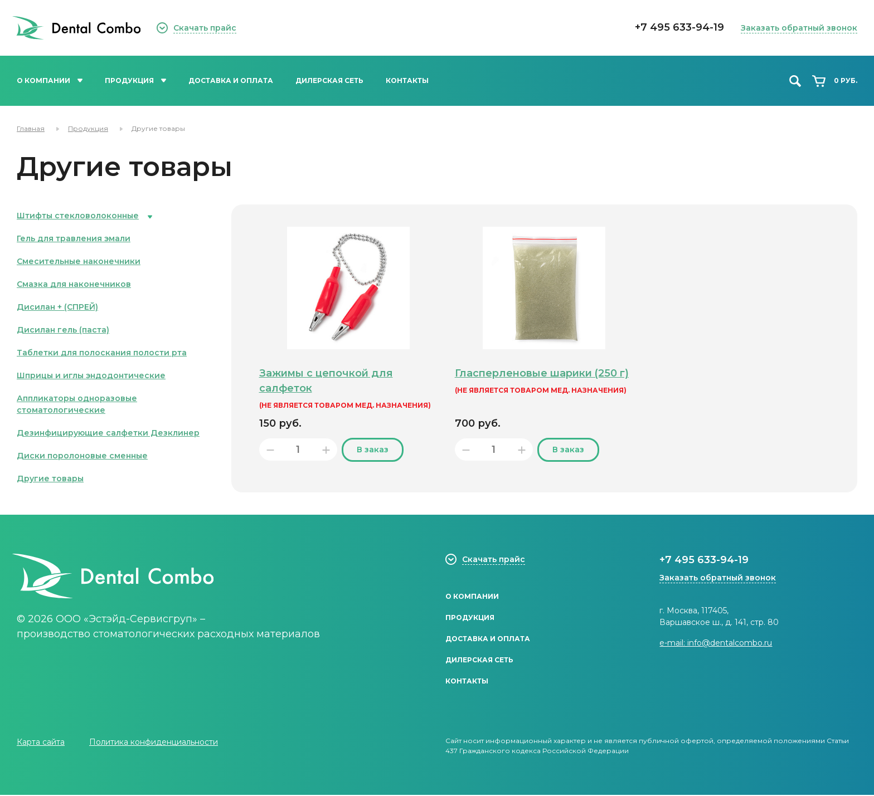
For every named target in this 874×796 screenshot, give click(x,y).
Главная (31, 128)
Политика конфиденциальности (153, 743)
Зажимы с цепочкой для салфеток (328, 380)
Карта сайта (41, 743)
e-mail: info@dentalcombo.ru (715, 643)
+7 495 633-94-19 (679, 27)
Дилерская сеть (329, 80)
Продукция (135, 80)
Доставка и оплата (230, 80)
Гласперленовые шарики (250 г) (539, 380)
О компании (49, 80)
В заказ (373, 450)
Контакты (407, 80)
